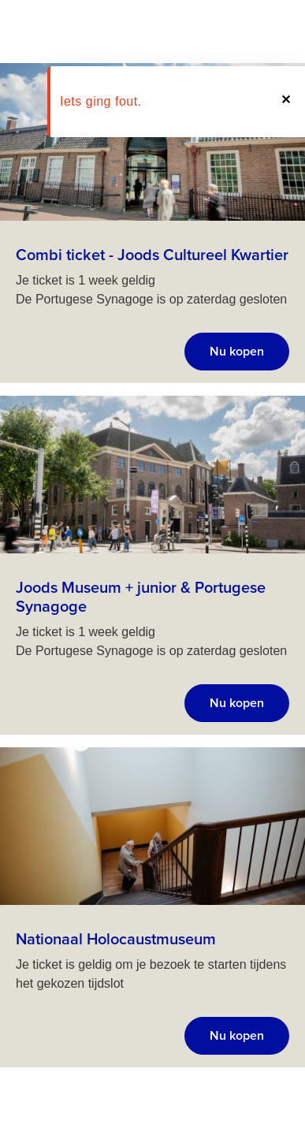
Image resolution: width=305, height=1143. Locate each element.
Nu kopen (237, 351)
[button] (285, 101)
